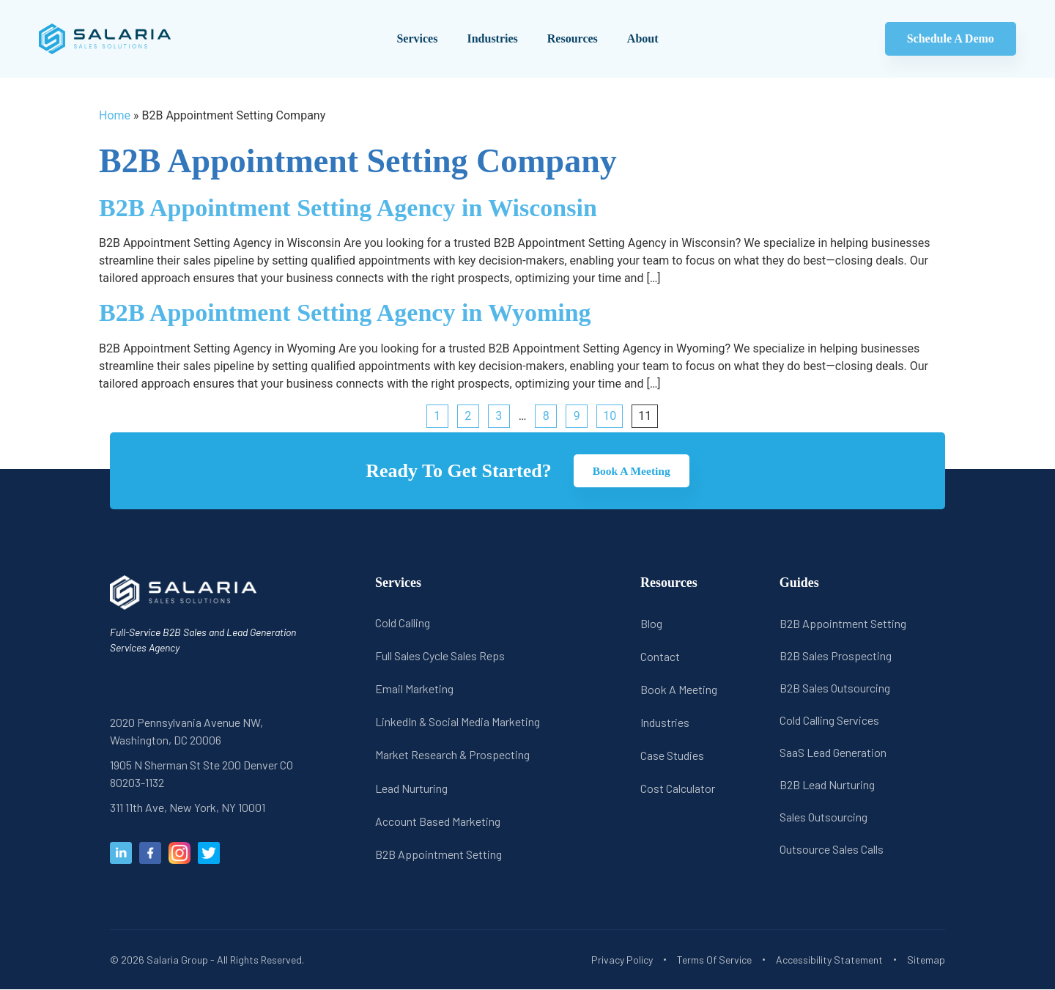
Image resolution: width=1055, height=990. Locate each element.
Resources (572, 38)
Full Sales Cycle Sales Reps (440, 655)
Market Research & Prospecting (452, 755)
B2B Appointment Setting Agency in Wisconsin (348, 207)
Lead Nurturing (411, 788)
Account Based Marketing (437, 821)
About (643, 38)
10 (609, 416)
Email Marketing (414, 689)
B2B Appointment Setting (438, 854)
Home (114, 115)
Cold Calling (402, 622)
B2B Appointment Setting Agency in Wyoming (345, 312)
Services (416, 38)
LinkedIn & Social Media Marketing (457, 722)
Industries (492, 38)
